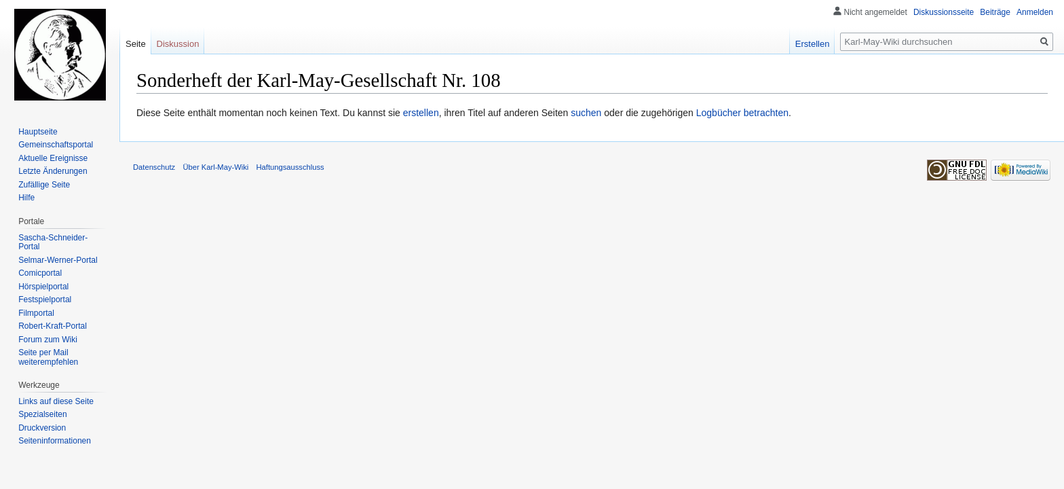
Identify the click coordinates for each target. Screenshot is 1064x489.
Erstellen (812, 44)
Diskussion (178, 44)
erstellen (421, 112)
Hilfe (26, 197)
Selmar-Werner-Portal (57, 260)
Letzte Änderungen (52, 171)
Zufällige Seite (44, 184)
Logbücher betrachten (742, 112)
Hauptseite (37, 132)
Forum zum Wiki (47, 339)
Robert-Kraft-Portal (52, 326)
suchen (586, 112)
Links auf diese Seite (56, 401)
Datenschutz (154, 167)
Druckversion (42, 428)
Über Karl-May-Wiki (215, 167)
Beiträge (995, 12)
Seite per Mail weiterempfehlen (48, 357)
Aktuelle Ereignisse (53, 158)
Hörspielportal (43, 286)
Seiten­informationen (54, 441)
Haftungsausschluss (290, 167)
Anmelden (1034, 12)
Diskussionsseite (943, 12)
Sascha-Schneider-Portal (53, 242)
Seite (136, 44)
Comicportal (40, 273)
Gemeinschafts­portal (55, 144)
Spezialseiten (42, 414)
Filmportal (36, 313)
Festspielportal (44, 299)
